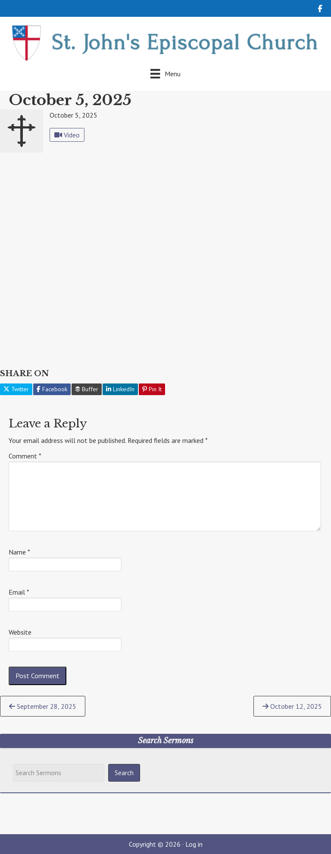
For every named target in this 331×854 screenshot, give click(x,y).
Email (19, 592)
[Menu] (165, 73)
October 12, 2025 (292, 706)
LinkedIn (120, 389)
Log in (194, 844)
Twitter (16, 389)
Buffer (86, 389)
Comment (25, 456)
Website (20, 632)
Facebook (52, 389)
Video (67, 135)
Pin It (152, 389)
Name (19, 552)
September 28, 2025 (42, 706)
